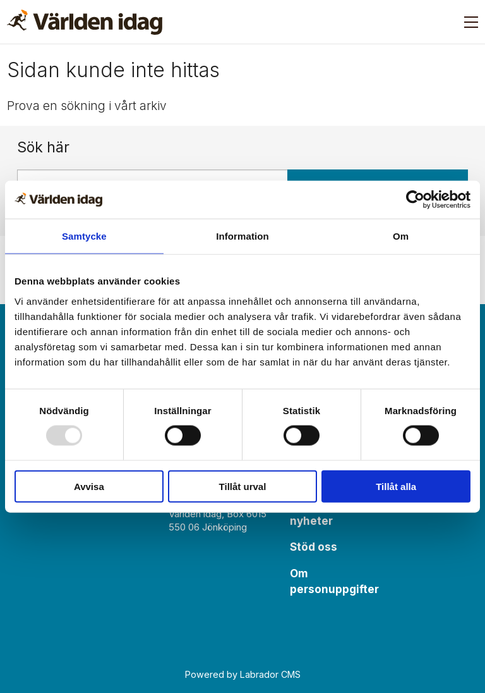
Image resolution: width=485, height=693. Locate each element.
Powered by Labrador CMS (243, 674)
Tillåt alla (396, 486)
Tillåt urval (242, 486)
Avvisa (89, 486)
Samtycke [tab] (84, 236)
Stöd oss (313, 547)
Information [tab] (242, 236)
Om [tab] (401, 236)
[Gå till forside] (84, 22)
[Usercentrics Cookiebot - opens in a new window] (415, 199)
